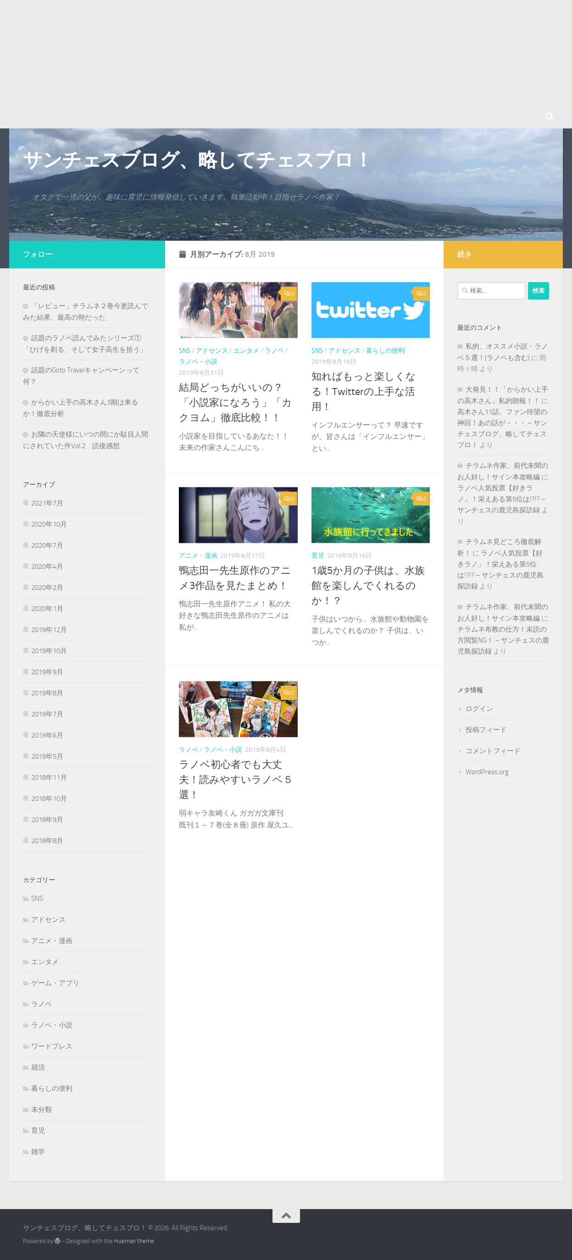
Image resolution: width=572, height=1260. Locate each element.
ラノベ (274, 351)
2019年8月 (47, 693)
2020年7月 (47, 545)
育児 (317, 556)
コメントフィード (493, 751)
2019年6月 (47, 735)
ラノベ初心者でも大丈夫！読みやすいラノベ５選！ (236, 780)
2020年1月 (47, 609)
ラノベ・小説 (198, 362)
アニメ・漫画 (198, 556)
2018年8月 (47, 841)
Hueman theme (134, 1241)
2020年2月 (47, 587)
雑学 (38, 1152)
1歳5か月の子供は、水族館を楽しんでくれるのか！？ (368, 586)
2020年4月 (47, 566)
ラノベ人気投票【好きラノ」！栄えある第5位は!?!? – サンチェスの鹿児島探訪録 (501, 499)
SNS (184, 351)
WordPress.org (487, 772)
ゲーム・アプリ (55, 983)
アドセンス (212, 351)
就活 (38, 1067)
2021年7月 (47, 503)
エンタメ (246, 351)
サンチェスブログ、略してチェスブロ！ (197, 160)
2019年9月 (47, 672)
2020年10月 (49, 524)
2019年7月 (47, 714)
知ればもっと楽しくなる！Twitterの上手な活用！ (363, 392)
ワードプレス (51, 1046)
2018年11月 (49, 777)
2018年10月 (49, 798)
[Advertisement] (275, 64)
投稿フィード (486, 730)
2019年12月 (49, 630)
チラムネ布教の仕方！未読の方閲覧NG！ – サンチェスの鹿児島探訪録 (503, 640)
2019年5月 (47, 756)
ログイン (479, 709)
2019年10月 (49, 651)
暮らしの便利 (385, 351)
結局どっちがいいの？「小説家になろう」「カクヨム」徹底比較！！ (235, 403)
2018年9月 (47, 820)
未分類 (41, 1109)
